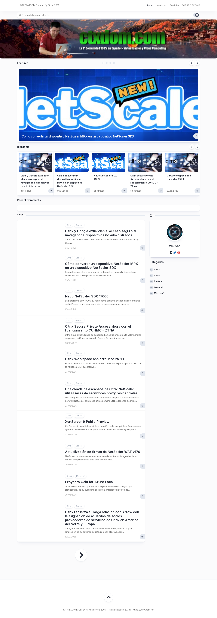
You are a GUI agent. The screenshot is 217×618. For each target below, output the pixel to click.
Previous (191, 63)
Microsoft (80, 461)
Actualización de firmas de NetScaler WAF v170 (102, 437)
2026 (20, 200)
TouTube (174, 5)
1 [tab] (103, 63)
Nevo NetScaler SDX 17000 (86, 281)
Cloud (69, 461)
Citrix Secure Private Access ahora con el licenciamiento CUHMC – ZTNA (98, 313)
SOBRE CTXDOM (191, 5)
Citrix (69, 210)
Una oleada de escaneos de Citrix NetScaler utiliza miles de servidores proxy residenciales (101, 376)
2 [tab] (107, 63)
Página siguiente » (81, 540)
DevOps (158, 266)
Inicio (150, 5)
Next (197, 63)
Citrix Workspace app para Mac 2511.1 (94, 344)
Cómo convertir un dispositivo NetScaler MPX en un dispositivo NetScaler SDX (87, 120)
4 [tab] (114, 63)
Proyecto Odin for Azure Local (89, 467)
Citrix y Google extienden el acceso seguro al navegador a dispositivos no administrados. (34, 167)
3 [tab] (110, 63)
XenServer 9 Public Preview (87, 406)
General (79, 210)
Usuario (159, 5)
